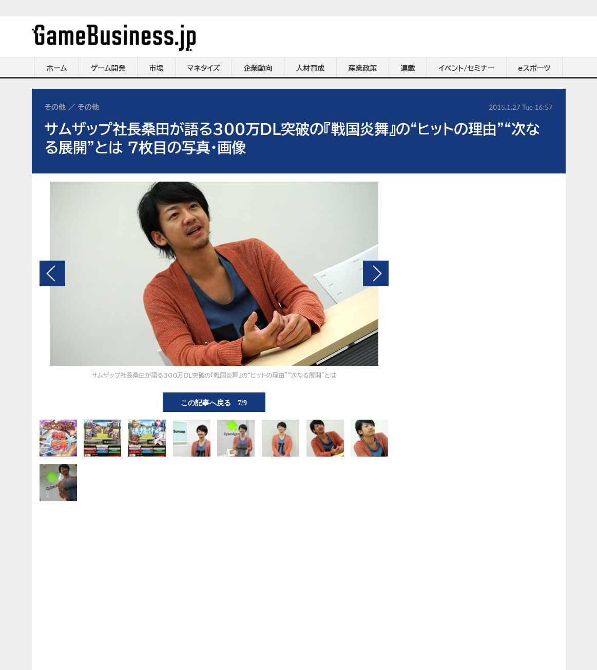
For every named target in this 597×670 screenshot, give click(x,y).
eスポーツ (534, 68)
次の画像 (376, 273)
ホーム (56, 68)
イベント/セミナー (467, 68)
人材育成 (310, 68)
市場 (156, 68)
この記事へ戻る (214, 402)
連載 (408, 68)
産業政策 (363, 68)
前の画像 (52, 273)
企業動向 (258, 68)
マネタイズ (203, 68)
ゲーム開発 (108, 68)
